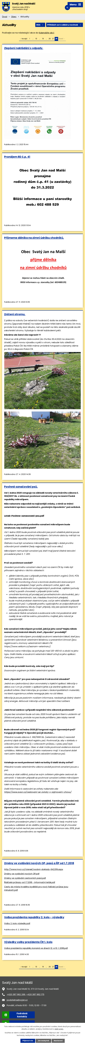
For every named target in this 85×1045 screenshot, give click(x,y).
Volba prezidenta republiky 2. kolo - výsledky (34, 917)
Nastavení (58, 1041)
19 (43, 39)
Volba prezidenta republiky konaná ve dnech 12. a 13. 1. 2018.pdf (36, 948)
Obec (13, 16)
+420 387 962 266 (16, 994)
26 (50, 39)
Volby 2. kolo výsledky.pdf (17, 923)
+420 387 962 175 (35, 994)
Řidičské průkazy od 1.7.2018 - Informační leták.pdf (29, 882)
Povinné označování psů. (21, 486)
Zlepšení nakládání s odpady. (23, 48)
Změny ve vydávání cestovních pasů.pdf (25, 878)
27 (53, 39)
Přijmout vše (27, 1041)
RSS (39, 24)
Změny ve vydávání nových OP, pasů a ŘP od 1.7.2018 (39, 863)
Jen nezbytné (43, 1041)
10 (36, 39)
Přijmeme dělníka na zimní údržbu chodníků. (34, 237)
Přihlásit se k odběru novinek (64, 24)
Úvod (4, 16)
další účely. (59, 1029)
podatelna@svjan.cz (17, 999)
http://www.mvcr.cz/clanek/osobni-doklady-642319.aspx (33, 869)
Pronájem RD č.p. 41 (17, 157)
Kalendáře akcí (46, 32)
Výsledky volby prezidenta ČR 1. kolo (28, 942)
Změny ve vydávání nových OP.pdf (21, 873)
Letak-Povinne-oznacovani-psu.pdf (24, 515)
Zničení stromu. (14, 314)
